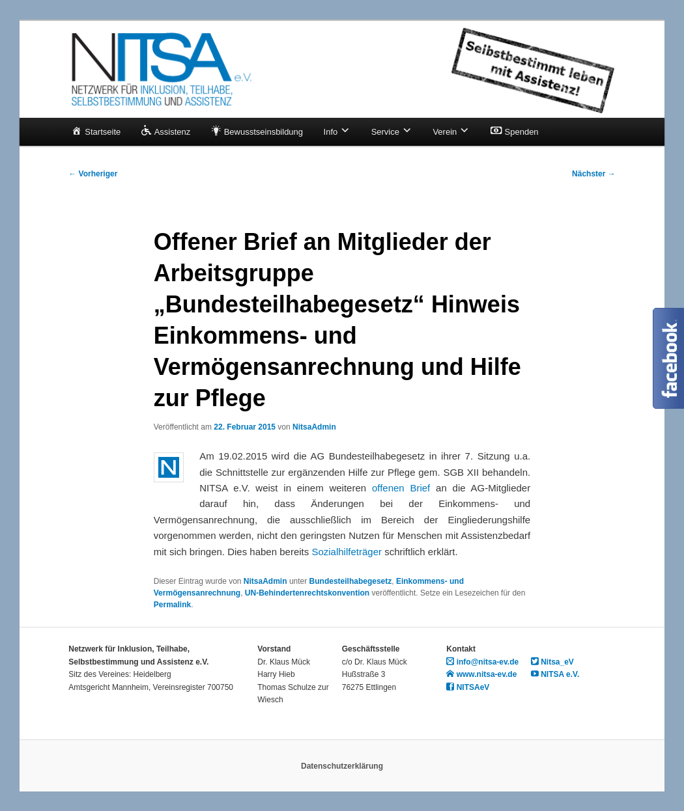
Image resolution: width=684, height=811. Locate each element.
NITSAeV (467, 687)
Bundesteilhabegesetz (350, 581)
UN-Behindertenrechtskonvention (307, 593)
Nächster (594, 173)
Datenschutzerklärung (342, 766)
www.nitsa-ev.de (481, 674)
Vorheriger (92, 173)
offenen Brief (401, 487)
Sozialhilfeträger (346, 551)
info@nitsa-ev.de (482, 662)
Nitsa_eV (552, 662)
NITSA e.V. (555, 674)
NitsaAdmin (314, 427)
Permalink (172, 604)
